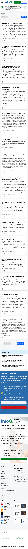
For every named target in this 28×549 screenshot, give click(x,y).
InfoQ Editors (4, 481)
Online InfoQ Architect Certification (20, 469)
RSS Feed (7, 13)
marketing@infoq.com (19, 538)
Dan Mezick (4, 311)
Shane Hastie (4, 105)
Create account (5, 469)
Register (17, 2)
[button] (14, 407)
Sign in (24, 2)
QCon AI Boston (21, 476)
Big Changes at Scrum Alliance (9, 294)
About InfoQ (4, 483)
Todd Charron (4, 268)
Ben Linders (4, 58)
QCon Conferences (5, 473)
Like (4, 40)
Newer (4, 16)
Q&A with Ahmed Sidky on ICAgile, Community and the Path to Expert (11, 66)
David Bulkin (4, 194)
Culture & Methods (5, 21)
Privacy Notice (4, 546)
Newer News (8, 343)
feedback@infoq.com (5, 534)
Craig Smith (4, 214)
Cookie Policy (21, 546)
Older (23, 16)
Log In (2, 471)
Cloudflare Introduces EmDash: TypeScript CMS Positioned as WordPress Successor (12, 356)
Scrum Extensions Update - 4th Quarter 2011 (13, 222)
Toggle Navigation (2, 2)
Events (2, 476)
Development (6, 352)
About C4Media (4, 485)
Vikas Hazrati (4, 286)
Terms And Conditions (13, 546)
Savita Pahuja (4, 147)
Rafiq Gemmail (4, 38)
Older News (20, 343)
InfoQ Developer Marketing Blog (7, 492)
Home (2, 466)
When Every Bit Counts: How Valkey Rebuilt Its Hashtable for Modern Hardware (13, 366)
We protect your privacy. (6, 410)
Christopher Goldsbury (7, 231)
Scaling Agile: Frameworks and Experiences (13, 113)
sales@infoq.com (18, 534)
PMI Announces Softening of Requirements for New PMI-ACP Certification (13, 178)
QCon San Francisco (22, 479)
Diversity (3, 495)
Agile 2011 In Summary (7, 239)
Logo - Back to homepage (8, 2)
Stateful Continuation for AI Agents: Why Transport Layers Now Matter (12, 361)
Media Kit (3, 488)
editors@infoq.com (5, 538)
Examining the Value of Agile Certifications (13, 23)
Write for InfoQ (4, 478)
